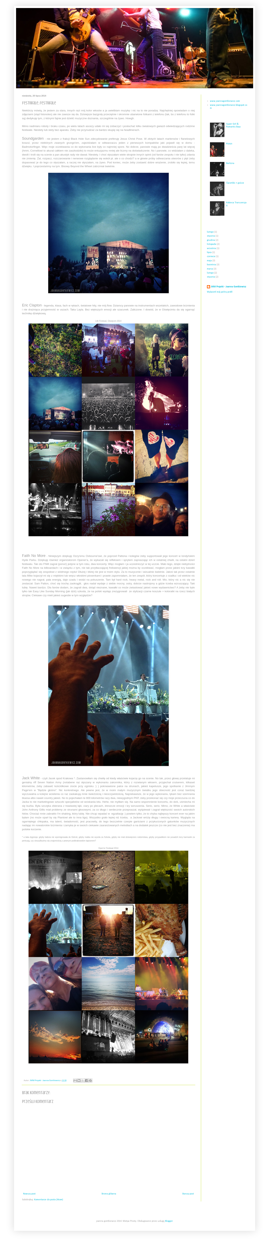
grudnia (211, 240)
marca (210, 269)
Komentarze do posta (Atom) (48, 1199)
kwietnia (211, 264)
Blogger (169, 1221)
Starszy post (188, 1194)
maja (209, 260)
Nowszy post (29, 1194)
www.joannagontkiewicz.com (225, 101)
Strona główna (108, 1194)
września (211, 248)
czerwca (211, 256)
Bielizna (230, 163)
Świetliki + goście (235, 183)
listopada (211, 244)
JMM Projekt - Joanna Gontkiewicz (228, 287)
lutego (210, 232)
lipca (209, 252)
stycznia (211, 236)
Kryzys (229, 143)
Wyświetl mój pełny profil (219, 292)
